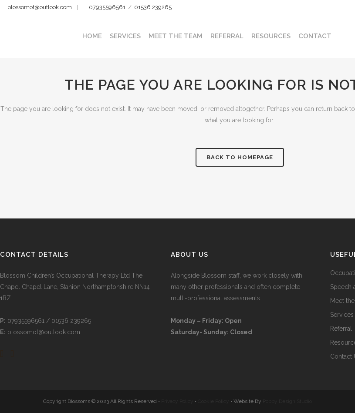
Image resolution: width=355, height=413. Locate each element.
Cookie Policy (214, 401)
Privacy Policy (178, 401)
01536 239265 (153, 7)
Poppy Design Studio (287, 401)
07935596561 (106, 7)
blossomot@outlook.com (39, 7)
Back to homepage (239, 157)
